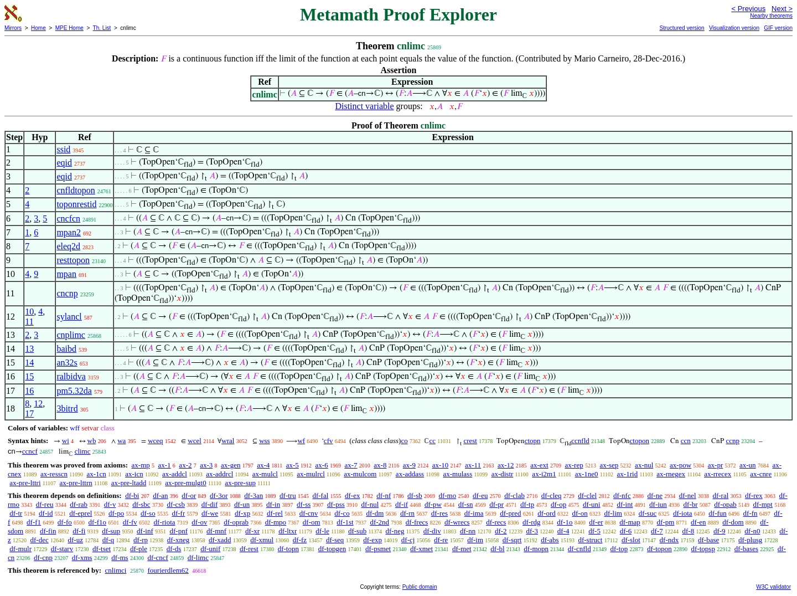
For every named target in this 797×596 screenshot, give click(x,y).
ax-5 (292, 465)
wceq (155, 440)
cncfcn (68, 218)
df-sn (465, 504)
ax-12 (506, 465)
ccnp (732, 440)
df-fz (300, 540)
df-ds (174, 548)
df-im (475, 540)
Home (38, 28)
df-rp (140, 540)
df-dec (39, 540)
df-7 (657, 531)
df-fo (65, 522)
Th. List (102, 28)
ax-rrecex (717, 474)
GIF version (778, 28)
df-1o (564, 522)
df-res (439, 513)
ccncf (30, 451)
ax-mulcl (265, 474)
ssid (63, 149)
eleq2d (68, 246)
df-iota (682, 513)
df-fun (717, 513)
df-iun (658, 504)
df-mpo (275, 522)
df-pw (433, 504)
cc (432, 440)
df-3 (532, 531)
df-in (273, 504)
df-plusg (750, 540)
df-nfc (622, 495)
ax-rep (574, 465)
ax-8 (380, 465)
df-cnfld (579, 548)
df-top (619, 548)
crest (470, 440)
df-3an (253, 495)
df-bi (132, 495)
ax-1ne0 (586, 474)
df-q (108, 540)
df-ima (474, 513)
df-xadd (220, 540)
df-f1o (98, 522)
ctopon (639, 440)
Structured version (681, 28)
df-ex (352, 495)
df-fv (130, 522)
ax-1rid (627, 474)
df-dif (209, 504)
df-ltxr (287, 531)
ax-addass (410, 474)
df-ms (119, 557)
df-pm (666, 522)
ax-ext (539, 465)
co (404, 440)
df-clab (514, 495)
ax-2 (185, 465)
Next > (782, 8)
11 (29, 321)
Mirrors (13, 28)
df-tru (288, 495)
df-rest (249, 548)
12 (38, 403)
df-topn (288, 548)
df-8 (688, 531)
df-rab (78, 504)
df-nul (370, 504)
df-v (110, 504)
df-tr (15, 513)
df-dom (732, 522)
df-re (441, 540)
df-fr (178, 513)
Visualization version (734, 28)
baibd (66, 348)
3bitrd (66, 408)
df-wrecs (456, 522)
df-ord (546, 513)
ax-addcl (174, 474)
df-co (341, 513)
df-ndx (669, 540)
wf (301, 440)
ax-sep (608, 465)
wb (91, 440)
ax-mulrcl (311, 474)
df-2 (501, 531)
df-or (189, 495)
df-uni (592, 504)
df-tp (527, 504)
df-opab (725, 504)
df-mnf (216, 531)
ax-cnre (761, 474)
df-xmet (421, 548)
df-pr (496, 504)
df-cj (408, 540)
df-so (148, 513)
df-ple (138, 548)
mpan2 (68, 232)
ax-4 (263, 465)
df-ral (720, 495)
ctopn (533, 440)
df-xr (252, 531)
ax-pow (680, 465)
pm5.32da (74, 390)
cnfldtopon (75, 190)
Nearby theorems (771, 16)
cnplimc (70, 335)
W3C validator (773, 587)
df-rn (407, 513)
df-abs (550, 540)
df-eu (480, 495)
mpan (66, 274)
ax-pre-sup (240, 483)
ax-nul (644, 465)
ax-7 (350, 465)
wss (264, 440)
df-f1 (34, 522)
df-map (629, 522)
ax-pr (715, 465)
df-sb (414, 495)
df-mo (447, 495)
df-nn (467, 531)
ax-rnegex (670, 474)
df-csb (176, 504)
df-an (160, 495)
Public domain (419, 587)
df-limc (198, 557)
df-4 (563, 531)
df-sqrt (512, 540)
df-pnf (178, 531)
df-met (462, 548)
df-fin (48, 531)
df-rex (754, 495)
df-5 (594, 531)
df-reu (45, 504)
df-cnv (308, 513)
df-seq (335, 540)
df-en (698, 522)
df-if (401, 504)
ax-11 (473, 465)
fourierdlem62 (167, 570)
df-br (691, 504)
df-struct (590, 540)
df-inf (145, 531)
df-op (558, 504)
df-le (322, 531)
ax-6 (321, 465)
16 (29, 390)
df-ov (199, 522)
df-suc (648, 513)
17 (29, 413)
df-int (625, 504)
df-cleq (551, 495)
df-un (242, 504)
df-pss (336, 504)
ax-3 (206, 465)
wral (227, 440)
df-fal (320, 495)
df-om (311, 522)
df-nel (687, 495)
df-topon (659, 548)
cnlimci (115, 570)
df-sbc (141, 504)
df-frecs (417, 522)
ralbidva (70, 376)
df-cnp (43, 557)
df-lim (613, 513)
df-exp (372, 540)
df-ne (654, 495)
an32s (66, 362)
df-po (116, 513)
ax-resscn (54, 474)
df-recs (496, 522)
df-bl (497, 548)
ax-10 (440, 465)
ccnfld (580, 440)
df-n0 (752, 531)
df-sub (357, 531)
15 (29, 376)
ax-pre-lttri (24, 483)
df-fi (79, 531)
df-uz (75, 540)
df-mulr (20, 548)
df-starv (62, 548)
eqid (64, 162)
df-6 (626, 531)
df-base (708, 540)
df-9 (719, 531)
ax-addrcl (219, 474)
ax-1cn (96, 474)
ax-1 (164, 465)
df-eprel (80, 513)
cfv (328, 440)
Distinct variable (364, 106)
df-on (580, 513)
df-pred (510, 513)
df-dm (375, 513)
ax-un (747, 465)
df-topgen (332, 548)
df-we (209, 513)
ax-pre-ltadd (129, 483)
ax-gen (230, 465)
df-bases (746, 548)
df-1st (345, 522)
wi (65, 440)
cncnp (66, 293)
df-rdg (531, 522)
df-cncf (157, 557)
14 (29, 362)
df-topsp (703, 548)
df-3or (219, 495)
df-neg (395, 531)
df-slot (631, 540)
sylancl (68, 316)
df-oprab (236, 522)
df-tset (101, 548)
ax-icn (134, 474)
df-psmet (378, 548)
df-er (596, 522)
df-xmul (261, 540)
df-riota (164, 522)
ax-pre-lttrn (76, 483)
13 (29, 348)
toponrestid (76, 204)
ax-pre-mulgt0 (185, 483)
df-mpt (763, 504)
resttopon (73, 260)
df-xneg (178, 540)
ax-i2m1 (544, 474)
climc (83, 451)
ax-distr (502, 474)
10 (29, 311)
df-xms (82, 557)
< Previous (748, 8)
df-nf (383, 495)
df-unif (210, 548)
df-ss (303, 504)
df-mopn (536, 548)
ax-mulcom (360, 474)
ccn (686, 440)
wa (121, 440)
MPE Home (69, 28)
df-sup (111, 531)
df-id (46, 513)
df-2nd (379, 522)
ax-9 (409, 465)
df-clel (587, 495)
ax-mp (141, 465)
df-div (432, 531)
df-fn (750, 513)
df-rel (275, 513)
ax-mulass (458, 474)
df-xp (242, 513)
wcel (194, 440)
